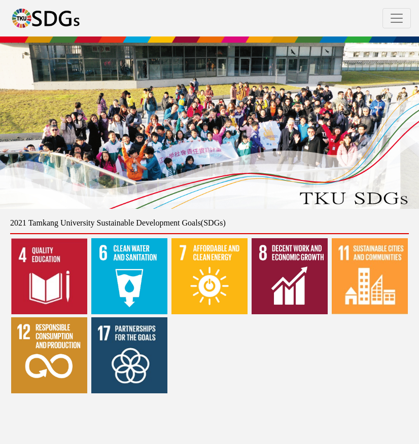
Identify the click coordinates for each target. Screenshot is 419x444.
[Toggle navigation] (396, 18)
